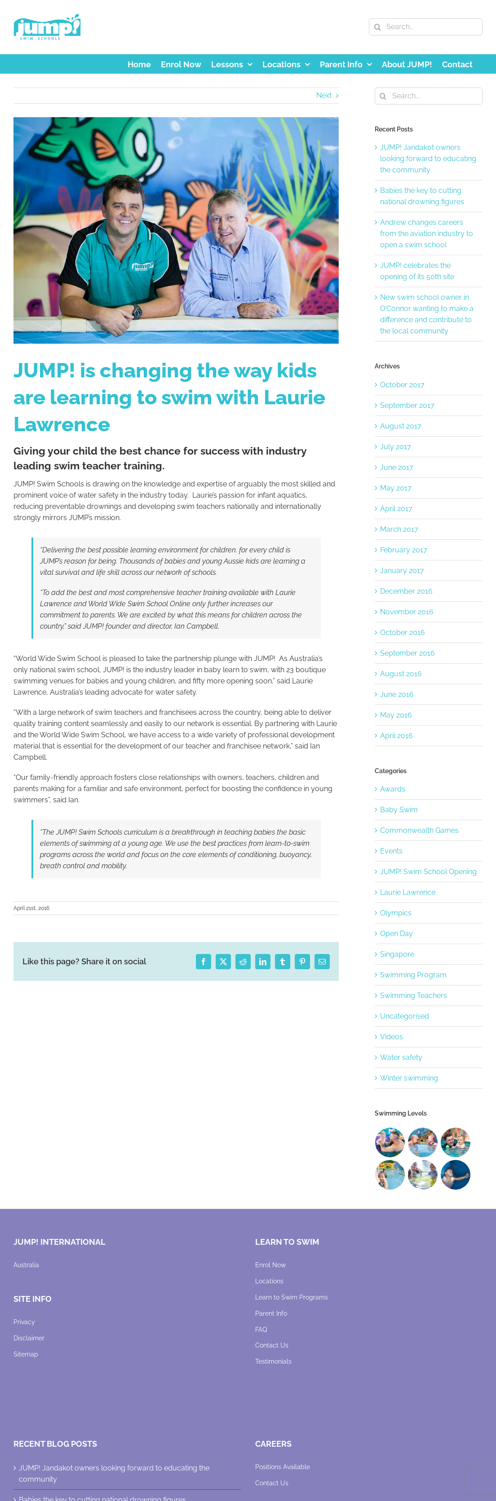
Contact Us (271, 1345)
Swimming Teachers (413, 995)
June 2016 (397, 694)
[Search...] (426, 26)
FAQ (261, 1329)
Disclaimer (28, 1338)
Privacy (24, 1322)
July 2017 (395, 446)
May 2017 (396, 488)
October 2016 (402, 632)
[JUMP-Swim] (176, 230)
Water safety (401, 1057)
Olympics (396, 913)
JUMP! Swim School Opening (428, 871)
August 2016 (401, 674)
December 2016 (406, 591)
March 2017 (399, 529)
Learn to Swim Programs (291, 1297)
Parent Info (271, 1313)
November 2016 (407, 612)
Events (391, 851)
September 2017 (407, 405)
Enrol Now (270, 1265)
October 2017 (402, 385)
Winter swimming (409, 1078)
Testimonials (273, 1361)
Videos (391, 1037)
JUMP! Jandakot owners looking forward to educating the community (428, 158)
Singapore (397, 954)
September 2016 (407, 653)
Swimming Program (413, 975)
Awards (392, 789)
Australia (26, 1265)
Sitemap (25, 1354)
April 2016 (396, 735)
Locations (269, 1281)
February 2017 (403, 550)
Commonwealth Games (419, 830)
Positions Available (282, 1466)
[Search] (377, 26)
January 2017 (402, 570)
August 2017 (400, 426)
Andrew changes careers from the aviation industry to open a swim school (426, 233)
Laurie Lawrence (407, 892)
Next (324, 95)
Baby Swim (399, 809)
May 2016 (396, 715)
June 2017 (396, 467)
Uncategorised (404, 1016)
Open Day (396, 933)
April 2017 (396, 508)
